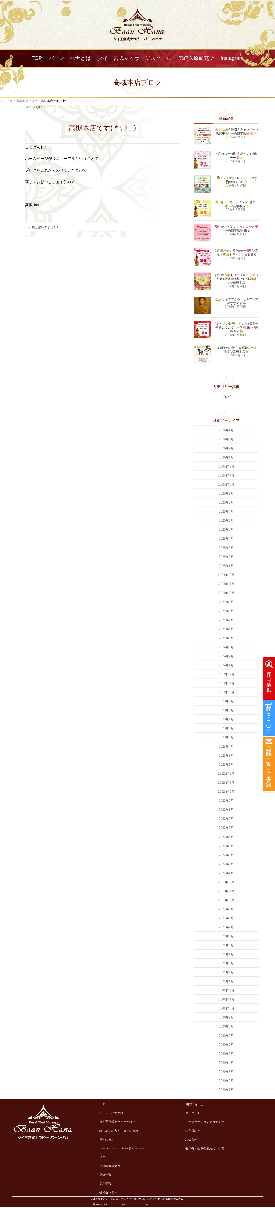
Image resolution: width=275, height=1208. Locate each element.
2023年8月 (226, 710)
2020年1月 (226, 1090)
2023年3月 (226, 755)
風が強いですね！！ (45, 227)
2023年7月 (226, 719)
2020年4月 (226, 1063)
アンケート (192, 1113)
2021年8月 (226, 918)
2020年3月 (226, 1072)
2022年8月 (226, 809)
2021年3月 (226, 963)
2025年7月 (226, 511)
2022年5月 (226, 837)
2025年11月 (226, 475)
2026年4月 (226, 430)
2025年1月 (226, 566)
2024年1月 (226, 665)
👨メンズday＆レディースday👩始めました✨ (236, 180)
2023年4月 (226, 746)
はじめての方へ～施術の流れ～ (120, 1131)
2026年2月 (226, 448)
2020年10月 (226, 1008)
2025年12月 (226, 466)
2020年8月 (226, 1026)
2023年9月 (226, 701)
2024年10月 (226, 593)
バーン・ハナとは (111, 1113)
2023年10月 (226, 692)
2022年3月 (226, 855)
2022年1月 (226, 873)
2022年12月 (226, 773)
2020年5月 (226, 1054)
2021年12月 (226, 882)
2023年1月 (226, 764)
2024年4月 (226, 638)
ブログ (226, 397)
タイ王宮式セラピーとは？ (117, 1122)
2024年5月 (226, 629)
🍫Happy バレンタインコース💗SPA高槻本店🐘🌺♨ (236, 228)
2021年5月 (226, 945)
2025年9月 (226, 493)
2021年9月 (226, 909)
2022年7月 (226, 818)
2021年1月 (226, 981)
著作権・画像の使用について (204, 1148)
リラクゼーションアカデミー (204, 1122)
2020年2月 (226, 1081)
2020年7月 (226, 1035)
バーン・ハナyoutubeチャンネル (121, 1148)
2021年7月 (226, 927)
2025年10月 (226, 484)
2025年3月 (226, 548)
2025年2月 (226, 557)
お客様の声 (192, 1131)
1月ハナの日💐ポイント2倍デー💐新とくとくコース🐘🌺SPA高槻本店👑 (236, 327)
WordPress (113, 1204)
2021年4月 (226, 954)
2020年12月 (226, 990)
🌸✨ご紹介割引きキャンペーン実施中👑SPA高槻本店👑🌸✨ (236, 131)
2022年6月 (226, 828)
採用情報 (105, 1183)
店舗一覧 (105, 1175)
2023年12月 (226, 674)
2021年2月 (226, 972)
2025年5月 (226, 529)
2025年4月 (226, 538)
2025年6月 (226, 520)
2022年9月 (226, 800)
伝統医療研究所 (109, 1166)
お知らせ (191, 1139)
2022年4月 (226, 846)
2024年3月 (226, 647)
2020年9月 (226, 1017)
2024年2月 (226, 656)
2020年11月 (226, 999)
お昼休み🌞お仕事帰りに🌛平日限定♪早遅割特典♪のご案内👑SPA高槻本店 (236, 278)
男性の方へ (106, 1139)
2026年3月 (226, 439)
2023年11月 (226, 683)
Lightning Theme (135, 1204)
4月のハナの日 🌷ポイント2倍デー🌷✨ (236, 155)
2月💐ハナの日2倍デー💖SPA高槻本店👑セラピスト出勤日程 (236, 252)
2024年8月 (226, 611)
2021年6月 (226, 936)
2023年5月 (226, 737)
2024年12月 (226, 575)
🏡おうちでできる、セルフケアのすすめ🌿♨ (236, 301)
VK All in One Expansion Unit (165, 1204)
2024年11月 (226, 584)
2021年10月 (226, 900)
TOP (102, 1104)
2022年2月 (226, 864)
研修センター (108, 1192)
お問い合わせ (194, 1104)
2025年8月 (226, 502)
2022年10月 (226, 791)
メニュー (105, 1157)
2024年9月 (226, 602)
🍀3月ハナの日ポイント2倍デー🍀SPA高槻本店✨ (236, 204)
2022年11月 (226, 782)
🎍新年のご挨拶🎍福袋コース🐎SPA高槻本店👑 (236, 350)
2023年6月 (226, 728)
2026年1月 (226, 457)
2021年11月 (226, 891)
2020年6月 (226, 1045)
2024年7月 (226, 620)
